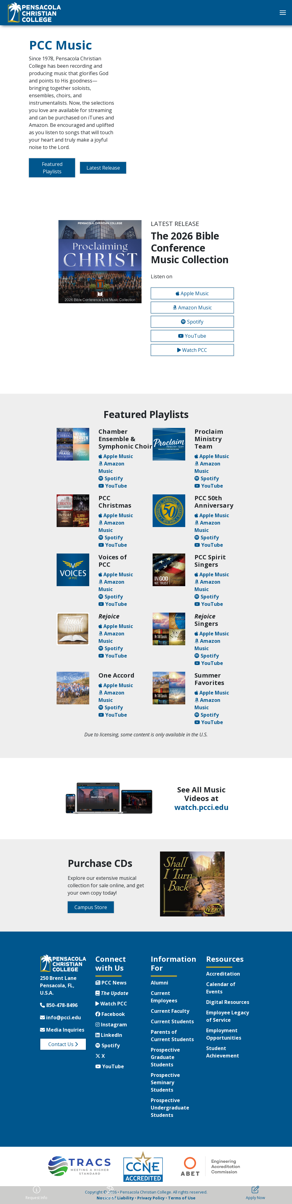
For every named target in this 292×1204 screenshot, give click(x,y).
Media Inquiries (62, 1029)
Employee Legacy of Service (227, 1016)
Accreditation (223, 973)
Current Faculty (170, 1011)
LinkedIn (108, 1035)
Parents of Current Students (172, 1036)
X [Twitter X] (100, 1056)
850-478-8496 (59, 1005)
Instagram (111, 1024)
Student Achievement (222, 1052)
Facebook (110, 1014)
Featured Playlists (52, 168)
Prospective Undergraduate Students (170, 1107)
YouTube (192, 335)
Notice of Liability (115, 1198)
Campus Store (90, 907)
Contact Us (63, 1044)
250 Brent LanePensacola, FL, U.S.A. (58, 985)
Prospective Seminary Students (165, 1082)
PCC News (110, 982)
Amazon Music (192, 307)
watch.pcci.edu (201, 807)
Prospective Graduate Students (165, 1057)
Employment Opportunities (223, 1034)
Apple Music (192, 293)
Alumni (159, 982)
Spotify (192, 321)
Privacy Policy (151, 1198)
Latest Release (103, 167)
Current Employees (164, 997)
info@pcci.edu (60, 1017)
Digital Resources (227, 1002)
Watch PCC (192, 350)
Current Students (172, 1021)
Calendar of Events (220, 988)
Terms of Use (181, 1198)
